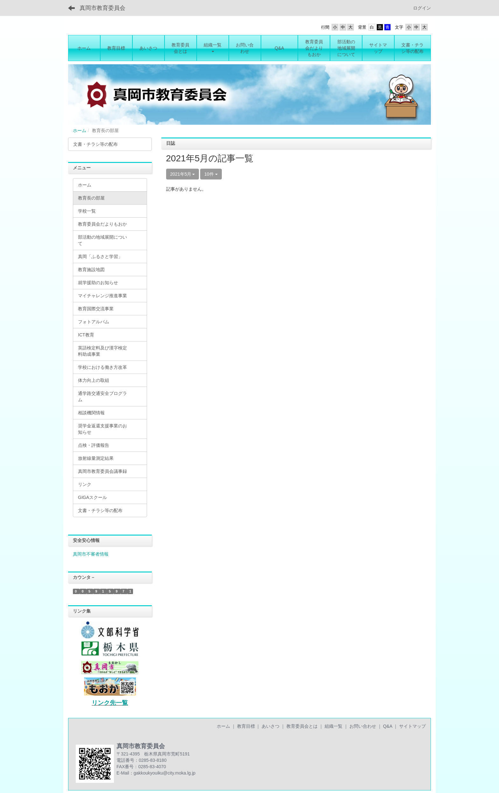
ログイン (422, 8)
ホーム (79, 130)
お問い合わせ (362, 726)
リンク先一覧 (110, 702)
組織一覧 (333, 726)
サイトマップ (412, 726)
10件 (210, 174)
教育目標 (246, 726)
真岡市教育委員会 (102, 8)
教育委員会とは (302, 726)
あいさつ (270, 726)
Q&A (387, 726)
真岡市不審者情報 (91, 554)
